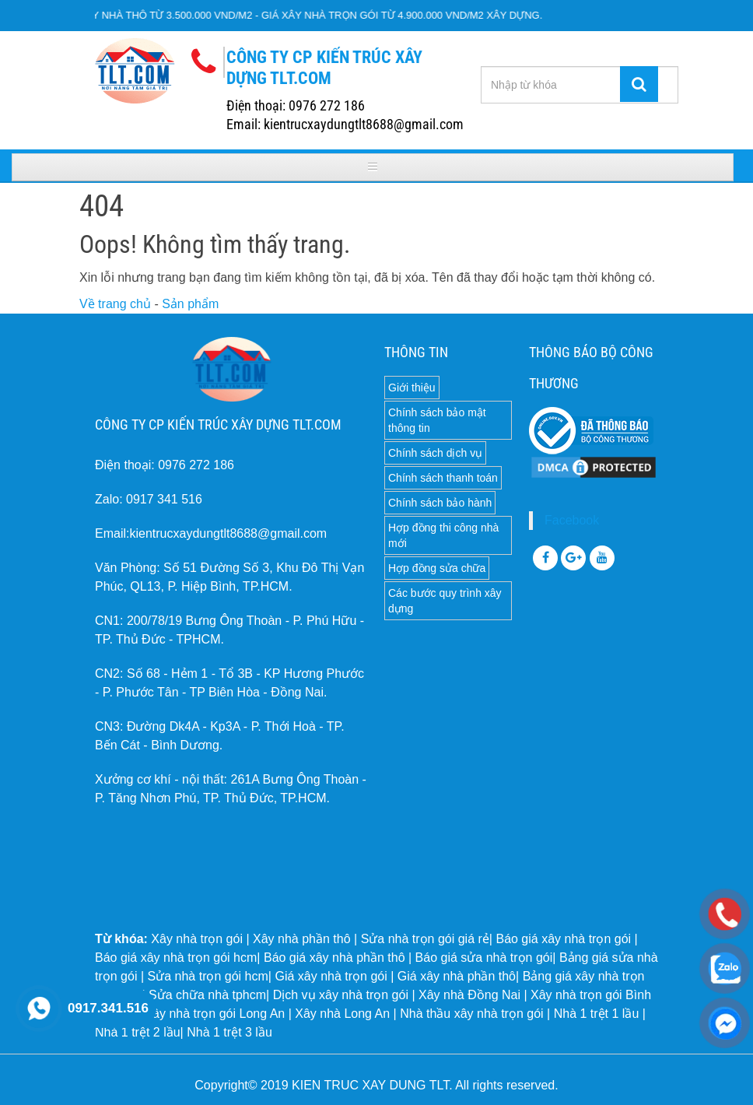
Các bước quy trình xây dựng (445, 601)
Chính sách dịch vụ (435, 453)
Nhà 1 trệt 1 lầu (596, 1013)
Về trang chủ (115, 303)
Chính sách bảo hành (440, 502)
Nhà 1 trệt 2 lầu (137, 1032)
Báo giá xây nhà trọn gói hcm (176, 957)
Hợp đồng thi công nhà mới (443, 535)
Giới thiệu (412, 387)
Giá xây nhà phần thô (457, 976)
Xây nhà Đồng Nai (469, 995)
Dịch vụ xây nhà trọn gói (340, 995)
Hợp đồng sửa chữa (436, 568)
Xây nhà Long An (342, 1013)
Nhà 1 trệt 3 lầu (229, 1032)
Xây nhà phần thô (302, 938)
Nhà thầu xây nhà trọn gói (471, 1013)
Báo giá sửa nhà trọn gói (484, 957)
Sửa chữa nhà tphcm (207, 995)
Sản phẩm (190, 303)
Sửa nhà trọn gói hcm (208, 976)
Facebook (572, 520)
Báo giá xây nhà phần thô (334, 957)
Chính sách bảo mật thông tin (437, 420)
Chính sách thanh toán (443, 478)
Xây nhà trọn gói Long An (214, 1013)
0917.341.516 (108, 1008)
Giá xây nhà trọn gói (331, 976)
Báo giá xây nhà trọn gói (563, 938)
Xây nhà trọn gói (197, 938)
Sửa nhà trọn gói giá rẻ (425, 938)
